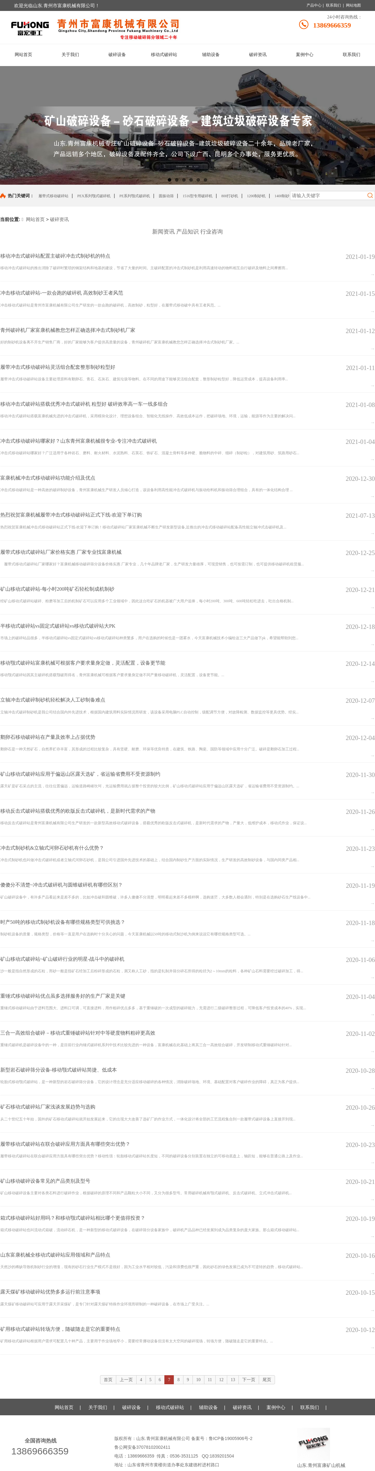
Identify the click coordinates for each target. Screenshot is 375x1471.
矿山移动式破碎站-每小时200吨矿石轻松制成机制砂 (57, 589)
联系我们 (333, 5)
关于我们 (97, 1407)
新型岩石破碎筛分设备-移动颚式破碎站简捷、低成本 (58, 1069)
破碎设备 (131, 1407)
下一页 (248, 1379)
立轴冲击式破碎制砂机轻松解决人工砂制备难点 (52, 699)
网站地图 (353, 5)
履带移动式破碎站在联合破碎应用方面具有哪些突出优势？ (65, 1144)
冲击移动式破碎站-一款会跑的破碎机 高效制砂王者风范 (61, 293)
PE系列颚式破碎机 (134, 196)
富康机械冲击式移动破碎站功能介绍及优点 (47, 478)
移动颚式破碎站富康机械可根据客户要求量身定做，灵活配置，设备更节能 (82, 663)
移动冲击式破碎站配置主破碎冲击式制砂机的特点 (55, 256)
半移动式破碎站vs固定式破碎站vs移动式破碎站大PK (58, 626)
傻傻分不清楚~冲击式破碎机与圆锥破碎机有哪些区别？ (61, 884)
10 (198, 1379)
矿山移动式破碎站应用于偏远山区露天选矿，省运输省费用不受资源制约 (80, 774)
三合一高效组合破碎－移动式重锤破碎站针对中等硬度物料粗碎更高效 (77, 1033)
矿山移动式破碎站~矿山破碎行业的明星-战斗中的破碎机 (62, 959)
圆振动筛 (166, 196)
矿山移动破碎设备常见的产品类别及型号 (45, 1181)
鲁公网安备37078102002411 (142, 1447)
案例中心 (276, 1407)
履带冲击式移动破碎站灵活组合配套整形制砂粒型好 (57, 367)
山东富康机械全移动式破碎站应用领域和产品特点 (55, 1255)
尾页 (266, 1379)
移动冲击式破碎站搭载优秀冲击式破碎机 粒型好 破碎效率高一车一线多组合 (84, 404)
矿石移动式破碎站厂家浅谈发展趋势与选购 (47, 1106)
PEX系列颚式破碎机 (94, 196)
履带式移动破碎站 (53, 196)
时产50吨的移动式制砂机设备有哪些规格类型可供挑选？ (62, 922)
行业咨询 (211, 232)
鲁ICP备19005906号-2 (231, 1438)
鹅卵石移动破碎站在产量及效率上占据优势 (47, 737)
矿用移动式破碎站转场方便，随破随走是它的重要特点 (60, 1329)
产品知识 (187, 232)
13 (233, 1379)
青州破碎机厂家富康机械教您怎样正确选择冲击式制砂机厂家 (67, 330)
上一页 (126, 1379)
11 (210, 1379)
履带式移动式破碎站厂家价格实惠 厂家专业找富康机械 (61, 552)
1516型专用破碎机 (197, 196)
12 (221, 1379)
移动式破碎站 (170, 1407)
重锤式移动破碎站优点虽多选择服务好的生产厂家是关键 (62, 996)
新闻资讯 (163, 232)
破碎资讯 (59, 219)
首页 (108, 1379)
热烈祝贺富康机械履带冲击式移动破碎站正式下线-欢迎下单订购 (71, 514)
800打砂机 (229, 196)
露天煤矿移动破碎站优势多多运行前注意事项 (50, 1291)
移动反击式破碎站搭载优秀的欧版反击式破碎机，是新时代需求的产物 (77, 811)
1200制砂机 (256, 196)
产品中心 (314, 5)
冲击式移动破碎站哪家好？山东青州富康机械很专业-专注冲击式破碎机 (78, 441)
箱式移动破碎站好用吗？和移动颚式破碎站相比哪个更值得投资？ (72, 1218)
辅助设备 (208, 1407)
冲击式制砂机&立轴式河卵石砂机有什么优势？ (52, 848)
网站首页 (33, 219)
